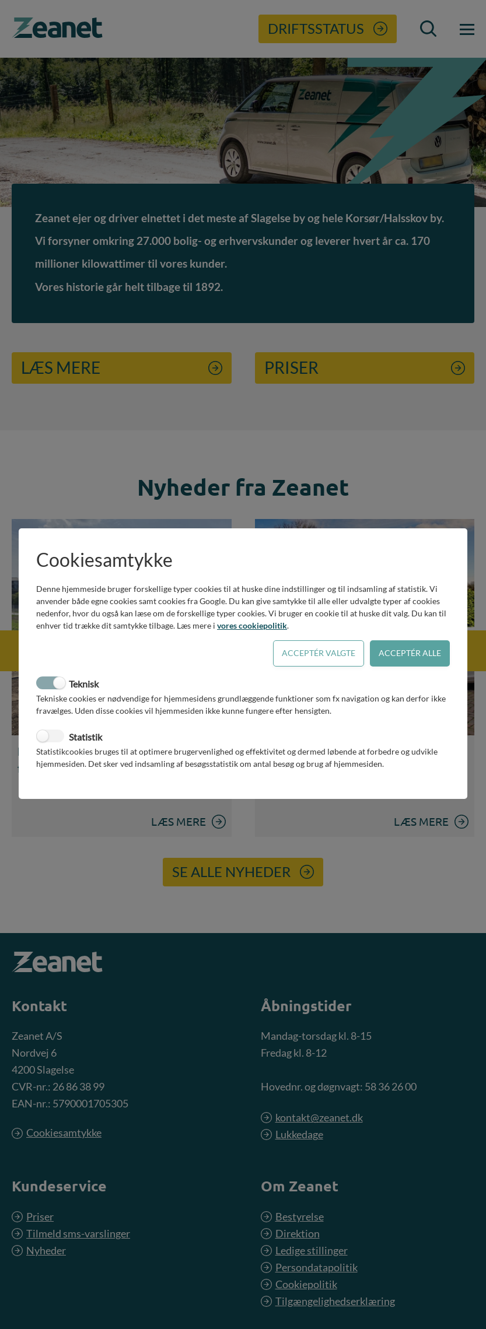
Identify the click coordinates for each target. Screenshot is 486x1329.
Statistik (85, 736)
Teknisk (84, 683)
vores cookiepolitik (252, 625)
